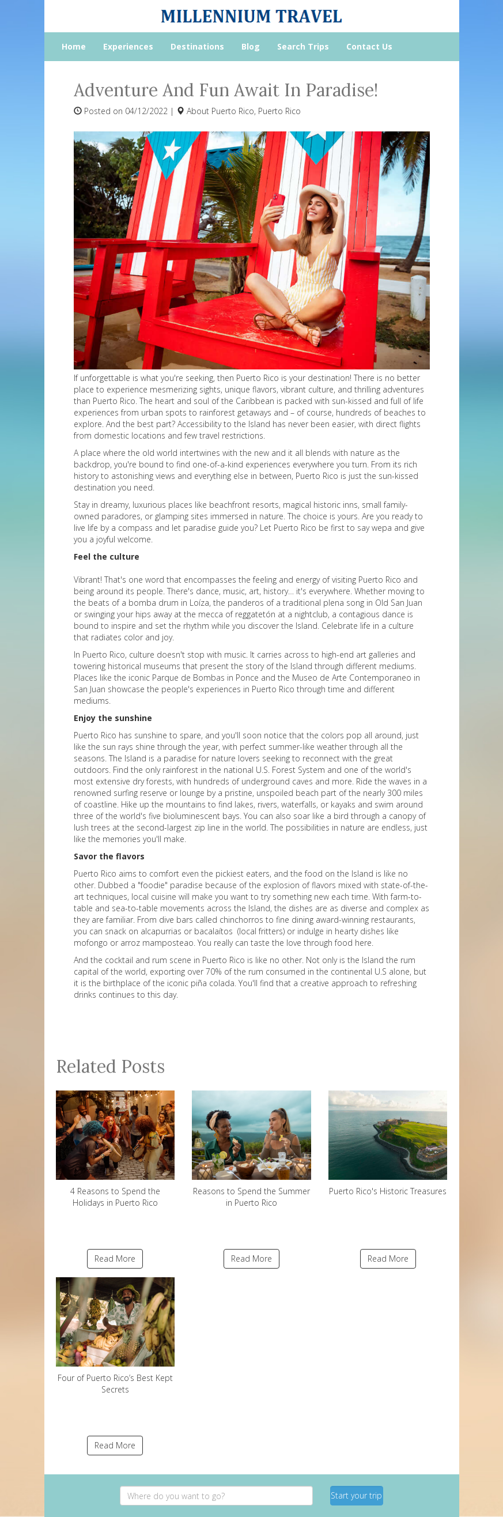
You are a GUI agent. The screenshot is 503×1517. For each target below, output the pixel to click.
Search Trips (303, 46)
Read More (114, 1258)
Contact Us (369, 46)
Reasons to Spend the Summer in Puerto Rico (251, 1149)
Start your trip (356, 1495)
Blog (250, 46)
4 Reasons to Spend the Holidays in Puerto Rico (115, 1149)
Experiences (128, 46)
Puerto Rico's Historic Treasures (388, 1143)
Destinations (197, 46)
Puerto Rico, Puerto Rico (256, 110)
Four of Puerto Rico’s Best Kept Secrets (115, 1336)
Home (74, 46)
